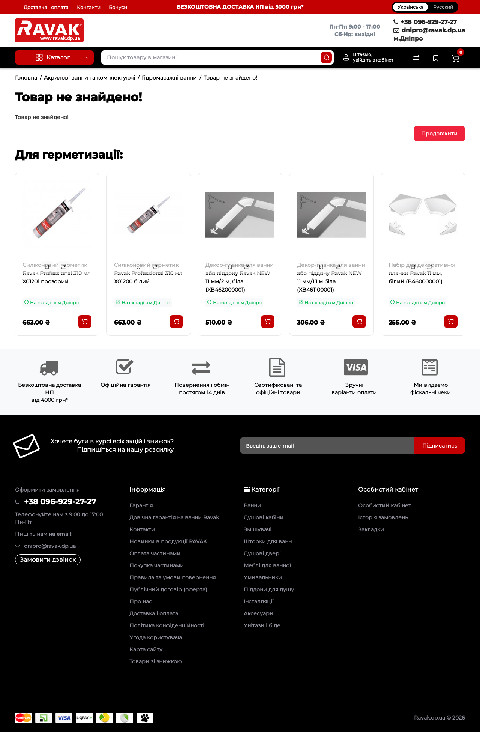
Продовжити (439, 133)
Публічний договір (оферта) (168, 589)
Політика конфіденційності (166, 625)
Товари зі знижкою (155, 661)
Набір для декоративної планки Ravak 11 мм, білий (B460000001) (421, 273)
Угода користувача (155, 637)
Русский (443, 7)
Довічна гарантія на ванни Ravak (174, 517)
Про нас (140, 601)
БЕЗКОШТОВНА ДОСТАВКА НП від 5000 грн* (240, 6)
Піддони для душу (269, 589)
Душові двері (262, 553)
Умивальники (263, 577)
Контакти (88, 7)
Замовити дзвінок (48, 559)
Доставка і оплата (46, 7)
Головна (26, 77)
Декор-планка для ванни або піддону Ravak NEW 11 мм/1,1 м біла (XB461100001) (331, 277)
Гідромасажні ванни (169, 77)
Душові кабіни (264, 517)
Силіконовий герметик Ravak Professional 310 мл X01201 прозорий (56, 273)
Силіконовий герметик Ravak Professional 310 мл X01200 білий (148, 273)
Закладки (371, 529)
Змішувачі (258, 529)
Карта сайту (145, 649)
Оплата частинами (154, 553)
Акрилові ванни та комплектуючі (89, 77)
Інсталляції (259, 601)
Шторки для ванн (268, 541)
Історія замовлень (383, 517)
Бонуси (118, 7)
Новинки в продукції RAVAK (168, 541)
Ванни (252, 505)
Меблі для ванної (267, 565)
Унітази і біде (262, 625)
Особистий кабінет (384, 505)
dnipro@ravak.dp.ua (429, 30)
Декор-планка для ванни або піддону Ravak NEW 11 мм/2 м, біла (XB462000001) (240, 277)
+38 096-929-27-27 (425, 22)
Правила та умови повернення (172, 577)
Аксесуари (258, 613)
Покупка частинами (156, 565)
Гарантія (141, 505)
